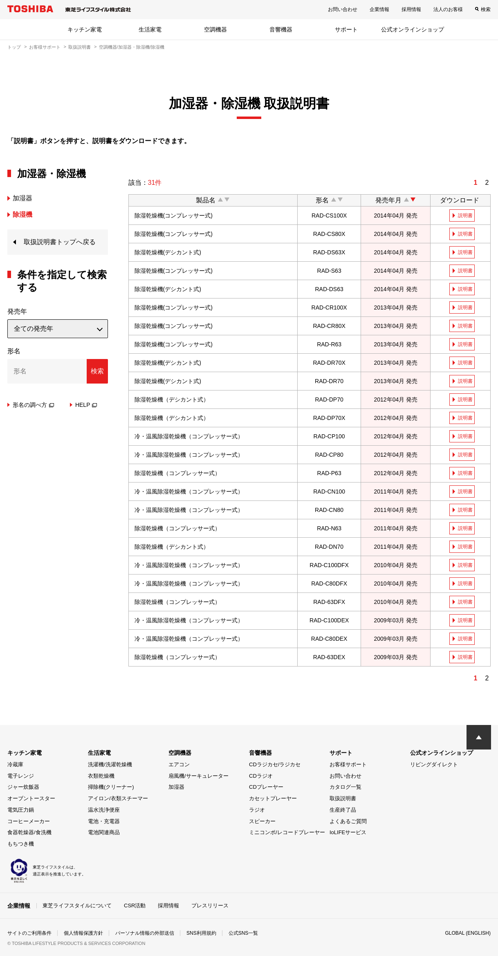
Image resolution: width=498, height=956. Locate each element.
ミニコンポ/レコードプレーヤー (287, 832)
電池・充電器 (104, 821)
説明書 (465, 215)
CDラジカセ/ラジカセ (275, 764)
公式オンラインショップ (412, 29)
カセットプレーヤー (273, 798)
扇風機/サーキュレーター (198, 776)
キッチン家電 (84, 29)
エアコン (179, 764)
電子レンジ (20, 776)
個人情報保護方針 (83, 933)
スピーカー (262, 821)
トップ (14, 47)
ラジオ (257, 810)
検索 (486, 9)
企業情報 (379, 9)
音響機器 (280, 29)
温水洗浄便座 (104, 810)
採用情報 (411, 9)
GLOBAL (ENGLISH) (468, 933)
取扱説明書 (79, 47)
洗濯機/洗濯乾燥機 (110, 764)
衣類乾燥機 (101, 776)
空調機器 (215, 29)
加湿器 (176, 787)
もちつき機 (20, 844)
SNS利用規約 (201, 933)
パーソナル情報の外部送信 (144, 933)
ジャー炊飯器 (23, 787)
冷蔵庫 (15, 764)
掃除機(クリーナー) (111, 787)
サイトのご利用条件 (29, 933)
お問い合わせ (342, 9)
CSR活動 (135, 905)
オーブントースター (31, 798)
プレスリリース (210, 905)
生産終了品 (343, 810)
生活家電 (150, 29)
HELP (86, 405)
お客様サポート (45, 47)
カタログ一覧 (345, 787)
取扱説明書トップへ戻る (60, 241)
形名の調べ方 (33, 405)
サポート (346, 29)
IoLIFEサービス (348, 832)
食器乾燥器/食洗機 (29, 832)
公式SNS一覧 (243, 933)
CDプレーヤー (266, 787)
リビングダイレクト (434, 764)
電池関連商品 (104, 832)
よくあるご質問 (348, 821)
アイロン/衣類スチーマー (118, 798)
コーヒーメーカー (28, 821)
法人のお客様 (448, 9)
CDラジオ (261, 776)
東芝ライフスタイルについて (77, 905)
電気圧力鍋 (20, 810)
